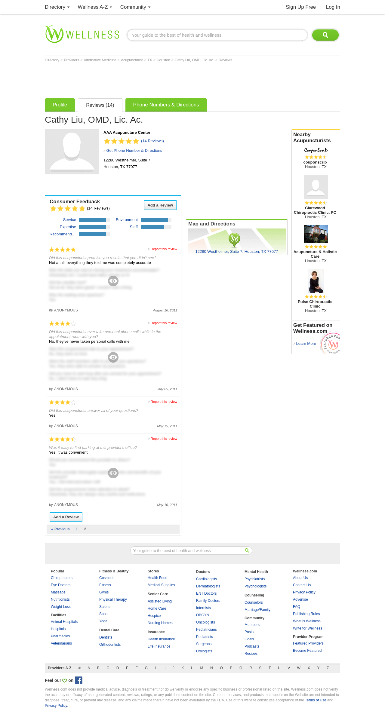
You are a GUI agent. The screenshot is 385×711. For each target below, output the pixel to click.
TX (150, 60)
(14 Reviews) (152, 141)
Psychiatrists (255, 579)
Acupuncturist (132, 60)
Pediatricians (206, 629)
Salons (104, 607)
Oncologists (205, 622)
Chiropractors (61, 578)
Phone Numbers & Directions (166, 105)
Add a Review (160, 205)
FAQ (296, 607)
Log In (333, 7)
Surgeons (203, 644)
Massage (58, 592)
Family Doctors (208, 601)
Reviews (225, 60)
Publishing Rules (306, 614)
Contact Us (302, 585)
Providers (72, 60)
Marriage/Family (257, 610)
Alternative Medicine (100, 60)
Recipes (251, 653)
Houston (164, 60)
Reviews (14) (100, 105)
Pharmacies (60, 636)
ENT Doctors (206, 593)
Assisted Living (160, 601)
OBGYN (202, 615)
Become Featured (307, 650)
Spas (103, 614)
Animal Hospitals (64, 622)
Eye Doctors (60, 585)
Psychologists (255, 586)
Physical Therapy (113, 599)
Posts (249, 632)
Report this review (164, 249)
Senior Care (158, 594)
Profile (60, 105)
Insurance (156, 632)
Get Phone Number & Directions (134, 150)
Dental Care (109, 630)
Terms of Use (315, 700)
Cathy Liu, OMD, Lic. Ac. (195, 60)
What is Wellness (307, 621)
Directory (55, 7)
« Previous (60, 529)
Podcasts (252, 646)
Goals (249, 639)
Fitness (105, 585)
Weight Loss (61, 607)
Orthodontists (110, 644)
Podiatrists (204, 637)
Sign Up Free (301, 7)
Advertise (300, 599)
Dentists (105, 637)
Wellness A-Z (93, 7)
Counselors (254, 602)
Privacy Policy (304, 592)
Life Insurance (159, 646)
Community (133, 7)
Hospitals (58, 629)
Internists (203, 608)
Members (252, 625)
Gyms (104, 592)
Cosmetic (106, 578)
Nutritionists (60, 599)
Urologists (204, 651)
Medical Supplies (161, 585)
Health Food (157, 578)
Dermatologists (208, 586)
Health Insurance (161, 639)
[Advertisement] (154, 78)
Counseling (254, 595)
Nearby (315, 138)
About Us (300, 578)
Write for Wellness (307, 628)
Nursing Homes (160, 623)
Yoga (103, 621)
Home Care (157, 608)
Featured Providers (308, 643)
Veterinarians (61, 643)
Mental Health (256, 572)
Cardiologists (206, 579)
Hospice (154, 616)
